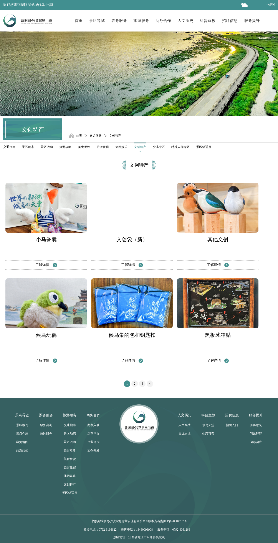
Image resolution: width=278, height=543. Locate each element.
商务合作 (163, 20)
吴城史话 (185, 433)
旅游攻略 (65, 147)
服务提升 (252, 20)
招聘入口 (232, 425)
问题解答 (256, 433)
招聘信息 (230, 20)
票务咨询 (46, 425)
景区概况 (22, 425)
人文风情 (185, 425)
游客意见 (256, 425)
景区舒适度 (203, 147)
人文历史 (185, 20)
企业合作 (93, 442)
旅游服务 (141, 20)
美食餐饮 (84, 147)
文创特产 (140, 147)
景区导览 (97, 20)
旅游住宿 (103, 147)
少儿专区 (159, 147)
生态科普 (208, 433)
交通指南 (9, 147)
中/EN (270, 5)
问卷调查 (256, 442)
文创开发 (93, 450)
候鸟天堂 (208, 425)
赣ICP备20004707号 (174, 521)
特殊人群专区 (180, 147)
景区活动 (47, 147)
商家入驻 (93, 425)
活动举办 (93, 433)
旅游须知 (22, 450)
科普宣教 (207, 20)
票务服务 (119, 20)
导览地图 (22, 442)
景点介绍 (22, 433)
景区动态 (28, 147)
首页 (79, 20)
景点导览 (22, 415)
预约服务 (46, 433)
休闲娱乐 (121, 147)
